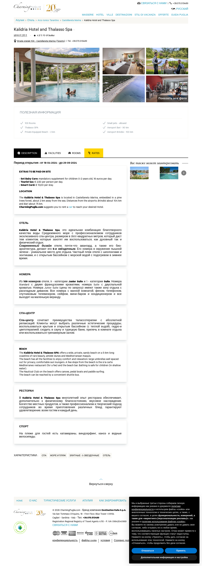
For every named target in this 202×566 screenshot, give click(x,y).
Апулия (20, 35)
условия (105, 555)
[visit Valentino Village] (144, 187)
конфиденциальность (65, 555)
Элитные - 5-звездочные (84, 470)
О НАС (33, 515)
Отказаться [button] (148, 550)
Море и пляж (58, 470)
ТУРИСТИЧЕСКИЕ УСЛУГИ (60, 515)
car (70, 221)
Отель (31, 35)
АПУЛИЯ (87, 515)
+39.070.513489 (180, 4)
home (19, 515)
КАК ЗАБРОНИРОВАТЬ (112, 515)
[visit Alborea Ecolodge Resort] (174, 187)
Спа (44, 470)
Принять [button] (181, 550)
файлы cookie (89, 555)
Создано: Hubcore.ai (124, 555)
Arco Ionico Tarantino (48, 35)
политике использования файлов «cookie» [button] (163, 521)
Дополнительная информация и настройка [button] (164, 557)
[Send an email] (154, 4)
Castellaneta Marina (71, 35)
